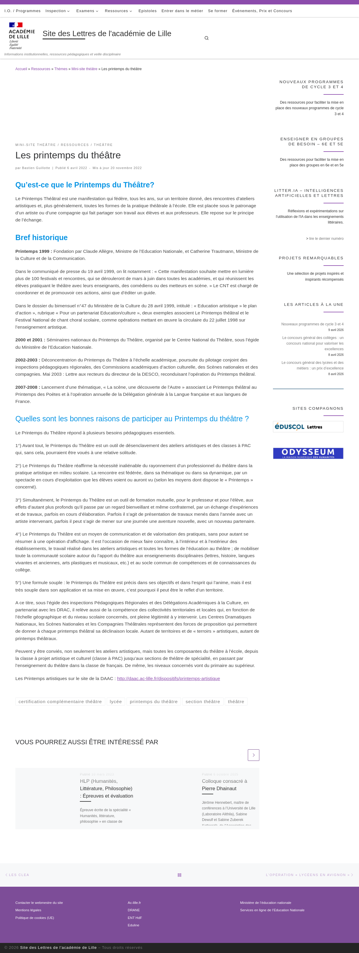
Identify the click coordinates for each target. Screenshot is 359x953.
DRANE (134, 910)
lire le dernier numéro (326, 239)
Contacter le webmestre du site (39, 902)
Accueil (21, 69)
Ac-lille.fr (134, 902)
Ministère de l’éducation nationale (265, 902)
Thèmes (60, 69)
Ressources (40, 69)
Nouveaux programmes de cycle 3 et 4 (312, 324)
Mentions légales (28, 910)
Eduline (133, 925)
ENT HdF (135, 918)
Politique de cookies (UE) (34, 918)
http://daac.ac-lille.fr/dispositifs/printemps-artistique (168, 678)
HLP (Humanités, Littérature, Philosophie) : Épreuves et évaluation (106, 788)
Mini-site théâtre (84, 69)
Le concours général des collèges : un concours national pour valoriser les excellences (313, 343)
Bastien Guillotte (36, 168)
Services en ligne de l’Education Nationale (272, 910)
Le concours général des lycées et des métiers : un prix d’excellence (313, 365)
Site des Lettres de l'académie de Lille (58, 947)
